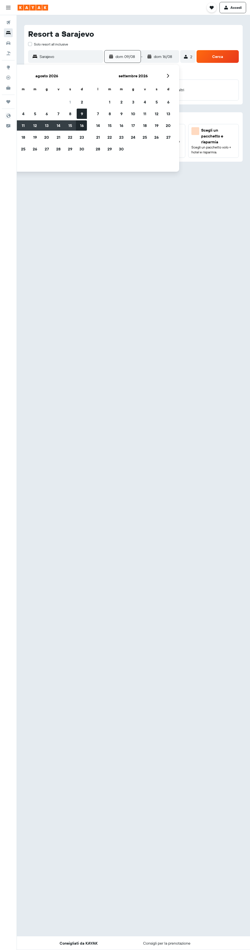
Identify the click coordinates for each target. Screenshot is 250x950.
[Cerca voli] (8, 22)
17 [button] (133, 125)
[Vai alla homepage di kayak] (33, 8)
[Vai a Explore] (8, 67)
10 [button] (133, 113)
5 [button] (35, 113)
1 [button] (70, 102)
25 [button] (23, 149)
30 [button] (81, 149)
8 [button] (70, 113)
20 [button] (46, 137)
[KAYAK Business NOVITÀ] (8, 88)
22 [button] (70, 137)
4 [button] (23, 113)
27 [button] (47, 149)
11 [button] (23, 125)
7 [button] (58, 113)
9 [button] (82, 113)
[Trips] (8, 102)
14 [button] (58, 125)
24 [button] (133, 137)
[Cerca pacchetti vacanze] (8, 53)
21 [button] (58, 137)
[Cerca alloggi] (8, 33)
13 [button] (47, 125)
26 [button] (35, 149)
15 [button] (70, 125)
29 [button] (70, 149)
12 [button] (35, 125)
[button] (8, 7)
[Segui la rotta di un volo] (8, 77)
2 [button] (82, 102)
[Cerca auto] (8, 43)
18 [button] (23, 137)
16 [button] (82, 125)
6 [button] (47, 113)
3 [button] (133, 102)
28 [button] (58, 149)
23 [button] (82, 137)
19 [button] (35, 137)
